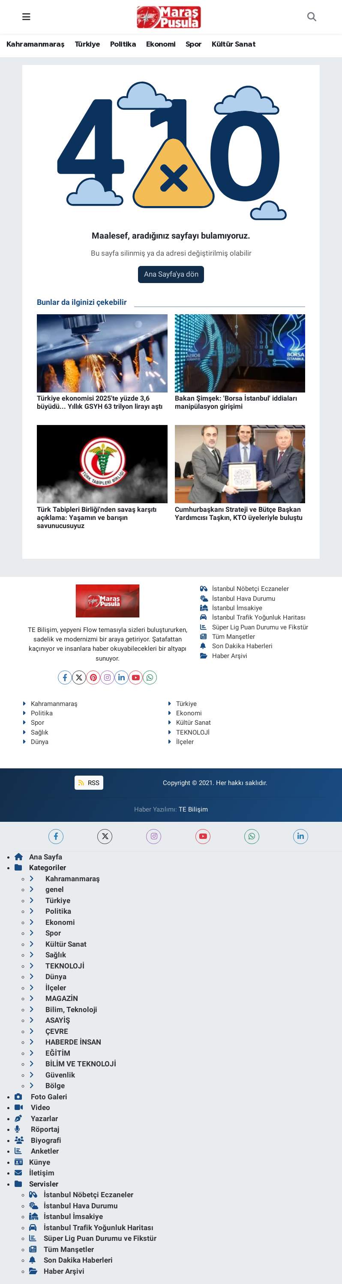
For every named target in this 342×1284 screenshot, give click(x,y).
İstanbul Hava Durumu (238, 598)
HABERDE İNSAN (65, 1042)
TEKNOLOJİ (189, 732)
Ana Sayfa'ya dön (171, 274)
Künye (32, 1162)
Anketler (37, 1151)
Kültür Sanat (233, 44)
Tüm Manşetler (227, 637)
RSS (88, 783)
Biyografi (38, 1140)
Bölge (47, 1085)
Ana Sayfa (38, 857)
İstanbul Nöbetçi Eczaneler (244, 589)
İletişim (34, 1173)
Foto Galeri (41, 1096)
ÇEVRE (48, 1031)
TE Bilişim (193, 809)
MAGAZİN (53, 998)
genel (46, 889)
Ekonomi (161, 44)
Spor (194, 44)
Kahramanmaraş (35, 44)
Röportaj (37, 1129)
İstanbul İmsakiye (231, 608)
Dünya (35, 742)
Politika (123, 44)
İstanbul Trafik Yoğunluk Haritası (253, 617)
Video (32, 1107)
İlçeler (181, 742)
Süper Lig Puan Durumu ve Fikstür (254, 627)
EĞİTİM (49, 1053)
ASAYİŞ (49, 1020)
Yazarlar (36, 1118)
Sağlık (35, 732)
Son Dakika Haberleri (236, 646)
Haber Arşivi (224, 656)
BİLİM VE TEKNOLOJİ (72, 1064)
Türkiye (87, 44)
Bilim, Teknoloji (63, 1009)
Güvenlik (52, 1075)
